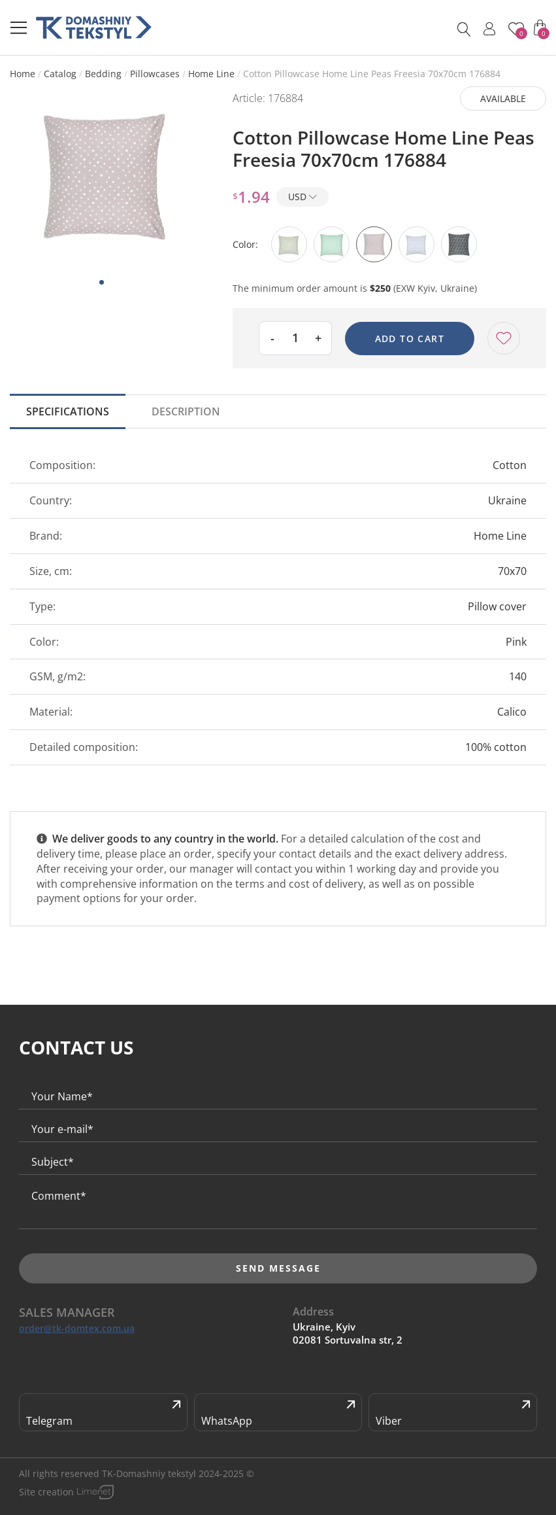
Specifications (67, 411)
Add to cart (409, 338)
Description (186, 411)
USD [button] (302, 196)
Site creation (46, 1492)
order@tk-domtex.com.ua (77, 1328)
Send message (278, 1268)
